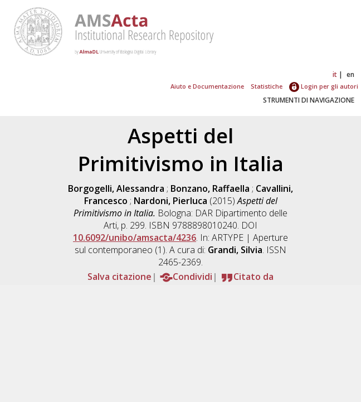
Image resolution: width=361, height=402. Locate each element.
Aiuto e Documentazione (207, 86)
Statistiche (266, 86)
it (335, 74)
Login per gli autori (323, 86)
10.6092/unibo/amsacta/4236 (134, 237)
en (350, 74)
